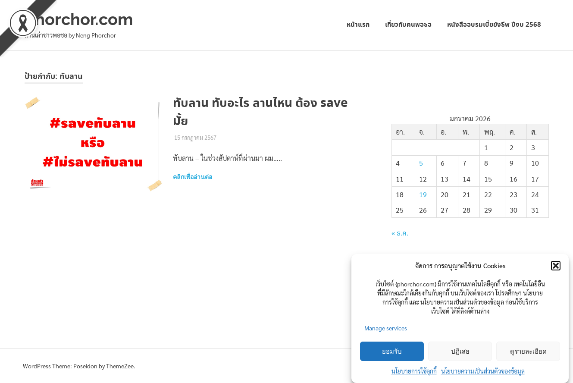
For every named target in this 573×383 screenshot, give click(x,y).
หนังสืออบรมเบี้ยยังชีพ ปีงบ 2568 (494, 25)
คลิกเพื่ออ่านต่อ (192, 176)
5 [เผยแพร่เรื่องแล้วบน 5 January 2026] (421, 162)
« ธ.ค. (399, 234)
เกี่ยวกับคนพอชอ (408, 25)
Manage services (385, 328)
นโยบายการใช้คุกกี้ (414, 371)
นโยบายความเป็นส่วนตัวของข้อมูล (483, 371)
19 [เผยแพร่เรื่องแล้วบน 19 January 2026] (423, 194)
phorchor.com (79, 19)
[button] (555, 265)
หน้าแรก (358, 25)
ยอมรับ (392, 351)
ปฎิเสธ (460, 351)
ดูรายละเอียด (528, 351)
